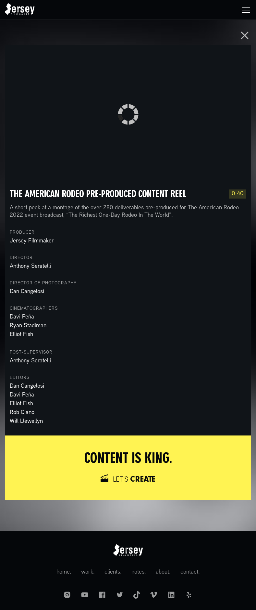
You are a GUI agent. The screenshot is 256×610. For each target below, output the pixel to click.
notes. (138, 572)
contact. (190, 572)
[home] (20, 9)
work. (88, 572)
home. (63, 572)
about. (163, 572)
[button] (246, 10)
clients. (113, 572)
